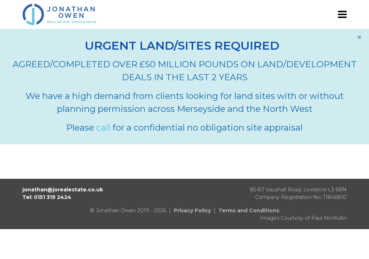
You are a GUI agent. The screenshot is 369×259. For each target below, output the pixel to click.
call (103, 127)
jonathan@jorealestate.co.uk (62, 189)
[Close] (359, 37)
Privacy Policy (192, 210)
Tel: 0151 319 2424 (46, 197)
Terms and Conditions (248, 210)
